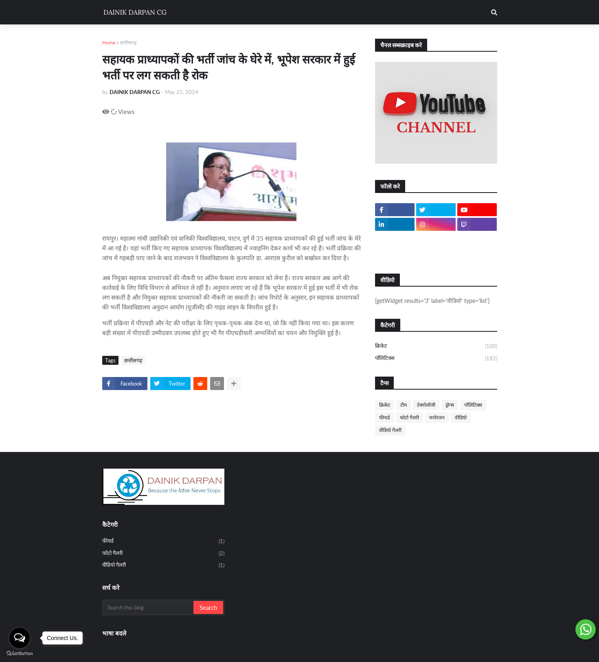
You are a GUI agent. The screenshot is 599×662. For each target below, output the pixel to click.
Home (108, 42)
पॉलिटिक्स (436, 358)
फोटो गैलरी (409, 417)
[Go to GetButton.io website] (20, 653)
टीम (403, 405)
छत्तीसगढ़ (128, 42)
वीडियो (461, 417)
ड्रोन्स (449, 405)
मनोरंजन (437, 417)
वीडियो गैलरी (390, 430)
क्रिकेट (436, 346)
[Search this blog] (148, 607)
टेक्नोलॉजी (426, 405)
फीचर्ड (384, 417)
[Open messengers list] (19, 638)
